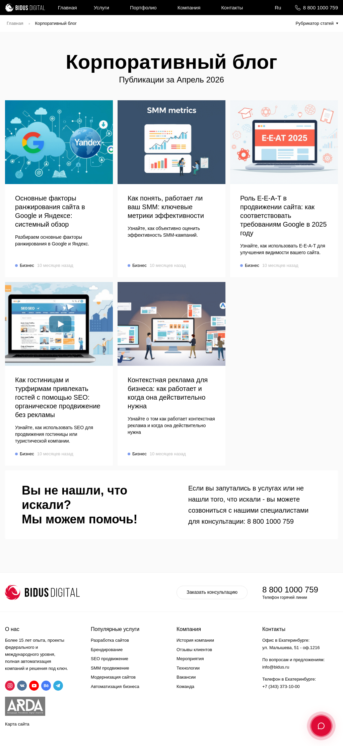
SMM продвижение (110, 668)
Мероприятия (190, 658)
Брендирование (107, 649)
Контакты (232, 7)
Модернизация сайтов (113, 677)
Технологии (188, 668)
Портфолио (143, 7)
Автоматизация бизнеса (115, 686)
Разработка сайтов (110, 640)
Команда (185, 686)
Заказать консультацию (212, 592)
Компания (189, 7)
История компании (195, 640)
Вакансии (186, 677)
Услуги (101, 7)
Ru (278, 7)
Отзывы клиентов (194, 649)
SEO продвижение (109, 658)
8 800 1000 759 (320, 7)
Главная (67, 7)
